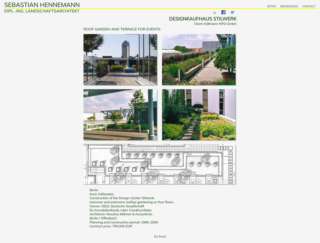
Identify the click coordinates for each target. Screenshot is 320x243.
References (289, 6)
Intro (271, 6)
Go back (160, 236)
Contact (309, 6)
